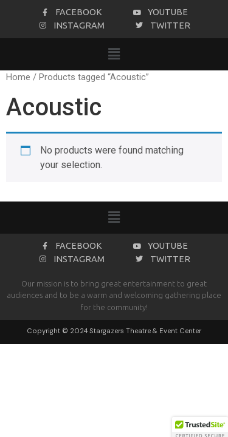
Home (18, 77)
